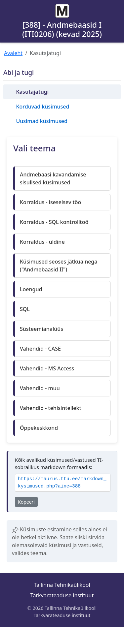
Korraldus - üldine (42, 241)
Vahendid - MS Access (47, 368)
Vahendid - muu (40, 388)
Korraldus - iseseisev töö (50, 202)
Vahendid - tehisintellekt (50, 408)
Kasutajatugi (32, 91)
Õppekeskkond (39, 427)
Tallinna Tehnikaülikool (62, 584)
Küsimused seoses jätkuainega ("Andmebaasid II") (58, 265)
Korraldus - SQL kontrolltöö (54, 222)
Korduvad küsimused (42, 106)
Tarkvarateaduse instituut (62, 595)
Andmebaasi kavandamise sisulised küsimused (53, 178)
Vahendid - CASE (40, 348)
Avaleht (13, 53)
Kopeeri (26, 502)
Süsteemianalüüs (41, 328)
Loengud (31, 289)
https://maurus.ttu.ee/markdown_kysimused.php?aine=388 (62, 482)
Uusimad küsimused (41, 121)
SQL (25, 309)
